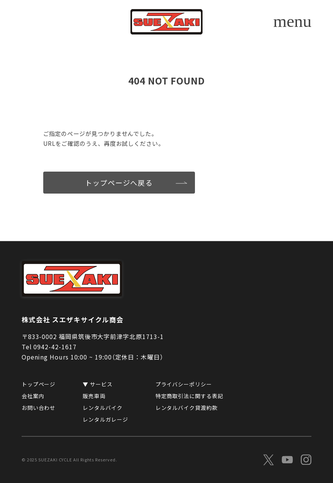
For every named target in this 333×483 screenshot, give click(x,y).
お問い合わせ (39, 407)
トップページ (39, 384)
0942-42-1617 (54, 347)
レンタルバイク (102, 407)
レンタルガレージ (105, 419)
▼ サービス (98, 384)
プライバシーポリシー (184, 384)
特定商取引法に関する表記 (189, 396)
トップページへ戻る (119, 182)
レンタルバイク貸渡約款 (187, 407)
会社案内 (33, 396)
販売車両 (94, 396)
